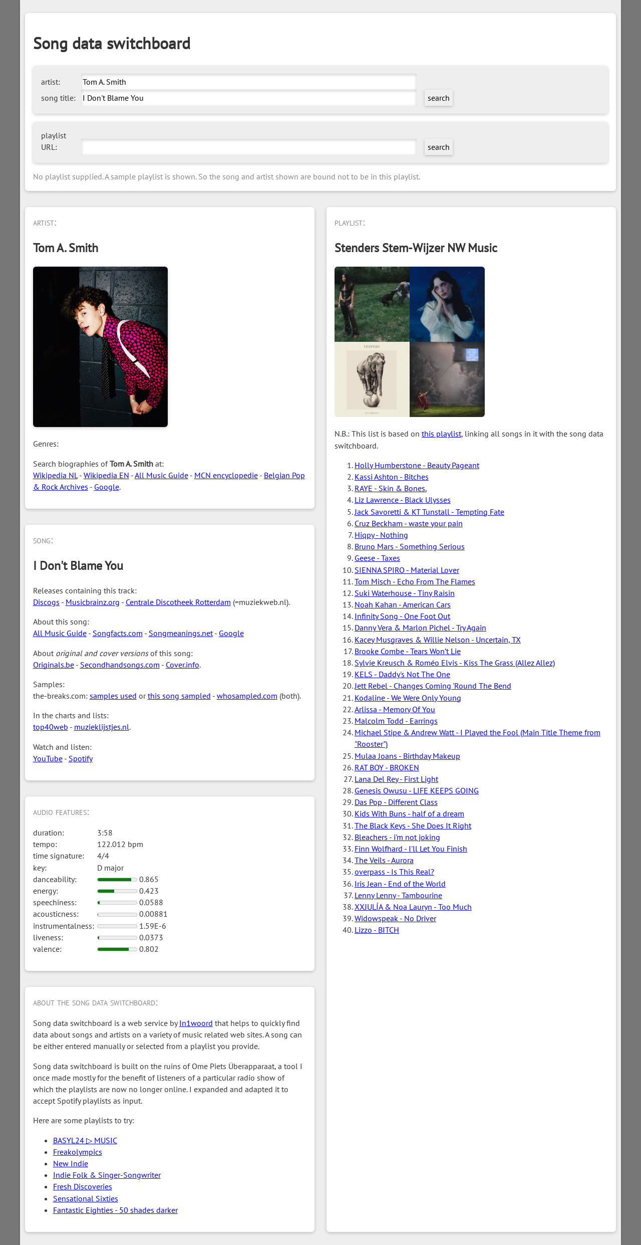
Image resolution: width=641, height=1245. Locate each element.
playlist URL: (53, 141)
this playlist (441, 434)
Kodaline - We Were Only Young (408, 698)
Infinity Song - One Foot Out (402, 616)
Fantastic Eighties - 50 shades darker (115, 1210)
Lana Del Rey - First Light (396, 779)
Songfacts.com (118, 633)
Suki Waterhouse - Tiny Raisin (405, 593)
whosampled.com (247, 696)
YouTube (48, 758)
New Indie (70, 1163)
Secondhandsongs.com (120, 665)
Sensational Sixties (85, 1198)
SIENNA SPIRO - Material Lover (407, 570)
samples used (113, 696)
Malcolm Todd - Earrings (396, 721)
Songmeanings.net (181, 633)
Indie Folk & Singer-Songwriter (107, 1175)
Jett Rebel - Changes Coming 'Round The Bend (433, 686)
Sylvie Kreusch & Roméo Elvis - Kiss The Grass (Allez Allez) (455, 663)
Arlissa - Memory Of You (395, 709)
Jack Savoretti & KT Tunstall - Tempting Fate (429, 512)
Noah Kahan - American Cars (403, 604)
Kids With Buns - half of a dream (409, 813)
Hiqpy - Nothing (381, 535)
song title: (58, 98)
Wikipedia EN (106, 475)
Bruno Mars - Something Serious (410, 546)
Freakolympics (77, 1152)
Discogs (46, 602)
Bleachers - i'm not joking (397, 837)
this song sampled (179, 696)
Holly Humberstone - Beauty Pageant (417, 465)
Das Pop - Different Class (396, 802)
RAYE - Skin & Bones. (391, 488)
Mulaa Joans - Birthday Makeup (407, 756)
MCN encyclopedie (226, 475)
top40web (50, 727)
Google (106, 487)
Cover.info (182, 665)
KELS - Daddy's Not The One (402, 674)
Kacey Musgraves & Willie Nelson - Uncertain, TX (438, 640)
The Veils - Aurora (384, 860)
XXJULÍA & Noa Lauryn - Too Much (413, 907)
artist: (50, 82)
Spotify (81, 758)
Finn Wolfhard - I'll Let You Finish (411, 849)
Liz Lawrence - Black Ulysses (403, 500)
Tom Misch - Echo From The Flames (415, 581)
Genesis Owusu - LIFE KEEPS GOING (417, 790)
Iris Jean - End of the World (400, 884)
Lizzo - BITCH (377, 930)
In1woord (196, 1023)
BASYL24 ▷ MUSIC (85, 1140)
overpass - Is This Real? (394, 872)
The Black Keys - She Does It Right (413, 825)
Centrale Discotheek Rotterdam (178, 602)
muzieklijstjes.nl (101, 727)
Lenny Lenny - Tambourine (398, 895)
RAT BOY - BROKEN (387, 767)
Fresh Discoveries (82, 1186)
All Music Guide (161, 475)
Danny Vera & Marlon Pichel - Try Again (420, 627)
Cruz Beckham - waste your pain (409, 523)
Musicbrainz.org (93, 602)
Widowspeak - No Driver (395, 918)
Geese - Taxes (377, 558)
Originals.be (53, 665)
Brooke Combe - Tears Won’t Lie (408, 651)
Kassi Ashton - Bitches (392, 477)
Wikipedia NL (55, 475)
